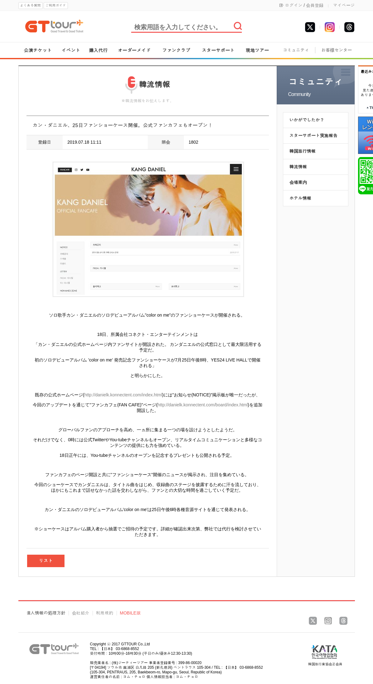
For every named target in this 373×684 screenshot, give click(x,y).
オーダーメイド (134, 50)
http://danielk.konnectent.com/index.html (123, 394)
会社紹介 (80, 613)
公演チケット (38, 50)
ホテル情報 (300, 198)
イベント (71, 50)
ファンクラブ (176, 50)
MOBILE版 (130, 613)
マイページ (344, 5)
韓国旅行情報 (302, 151)
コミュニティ (296, 50)
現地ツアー (257, 50)
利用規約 (104, 613)
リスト (46, 560)
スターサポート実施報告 (313, 135)
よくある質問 (30, 5)
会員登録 (314, 5)
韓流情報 (298, 166)
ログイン (293, 5)
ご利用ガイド (55, 5)
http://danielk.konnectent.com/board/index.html (203, 404)
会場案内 (298, 182)
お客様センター (336, 50)
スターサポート (218, 50)
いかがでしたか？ (306, 119)
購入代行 (98, 50)
